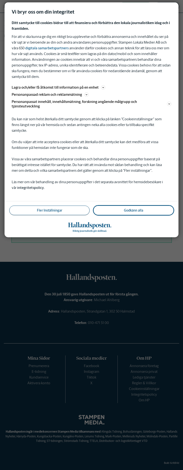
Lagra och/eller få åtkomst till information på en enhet (58, 87)
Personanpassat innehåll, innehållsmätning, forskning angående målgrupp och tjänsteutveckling (91, 103)
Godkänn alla (133, 210)
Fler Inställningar (49, 210)
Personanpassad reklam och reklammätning (50, 94)
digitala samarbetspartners (47, 48)
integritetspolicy (30, 187)
